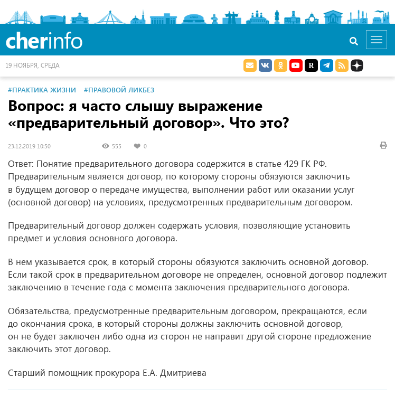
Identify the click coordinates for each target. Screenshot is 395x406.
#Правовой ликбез (119, 89)
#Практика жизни (42, 89)
